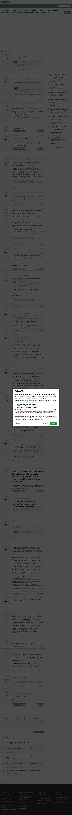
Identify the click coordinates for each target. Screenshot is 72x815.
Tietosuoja (17, 423)
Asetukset (45, 423)
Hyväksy (54, 423)
